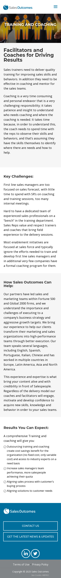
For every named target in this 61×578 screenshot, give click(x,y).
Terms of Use (21, 564)
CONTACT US (30, 525)
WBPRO (45, 575)
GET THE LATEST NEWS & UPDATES (30, 536)
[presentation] (21, 573)
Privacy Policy (40, 564)
